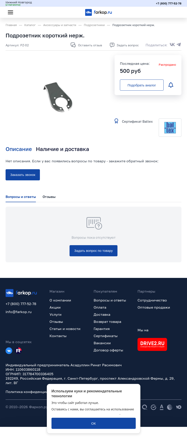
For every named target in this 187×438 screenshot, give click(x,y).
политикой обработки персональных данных (85, 413)
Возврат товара (107, 321)
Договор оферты (108, 350)
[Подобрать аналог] (142, 85)
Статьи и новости (64, 328)
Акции (55, 307)
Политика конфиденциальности (34, 391)
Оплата (100, 307)
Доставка (102, 314)
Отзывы (56, 321)
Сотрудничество (152, 300)
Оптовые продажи (154, 307)
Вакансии (102, 343)
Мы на (143, 330)
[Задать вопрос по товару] (93, 250)
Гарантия (102, 328)
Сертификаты (106, 336)
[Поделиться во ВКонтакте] (172, 45)
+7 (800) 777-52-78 (168, 3)
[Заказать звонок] (23, 174)
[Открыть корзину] (174, 12)
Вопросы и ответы (110, 300)
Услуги (55, 314)
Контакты (58, 336)
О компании (60, 300)
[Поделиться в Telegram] (178, 45)
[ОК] (93, 423)
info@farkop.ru (19, 312)
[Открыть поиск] (22, 12)
